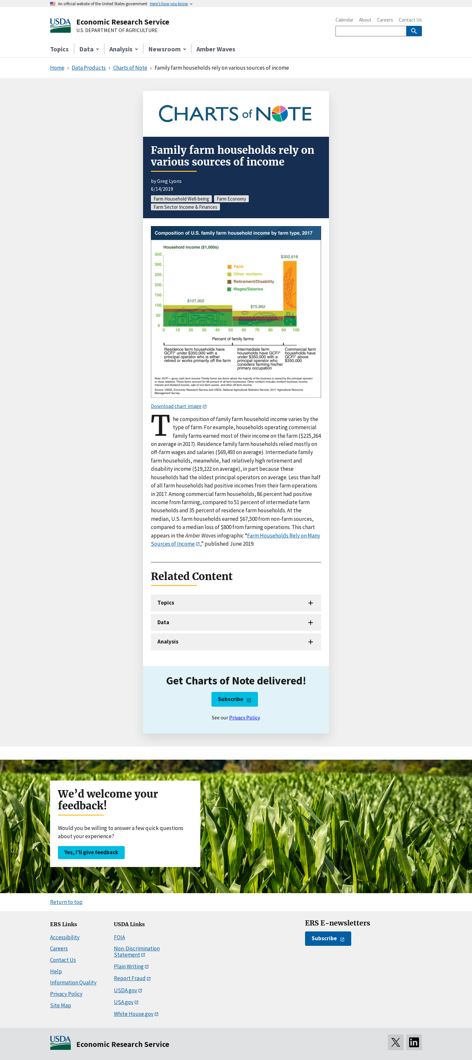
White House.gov (134, 1013)
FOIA (119, 937)
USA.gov (124, 1002)
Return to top (66, 902)
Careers (385, 20)
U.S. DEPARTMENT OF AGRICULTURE (117, 30)
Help (56, 971)
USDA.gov (125, 990)
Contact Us (410, 20)
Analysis (167, 641)
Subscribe (230, 699)
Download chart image (176, 406)
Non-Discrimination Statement (137, 951)
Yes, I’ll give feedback (91, 852)
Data (163, 622)
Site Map (60, 1005)
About (365, 20)
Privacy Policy (244, 717)
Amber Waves (215, 49)
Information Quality (73, 982)
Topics (59, 49)
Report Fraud (130, 978)
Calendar (345, 20)
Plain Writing (129, 966)
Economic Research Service (122, 21)
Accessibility (65, 937)
